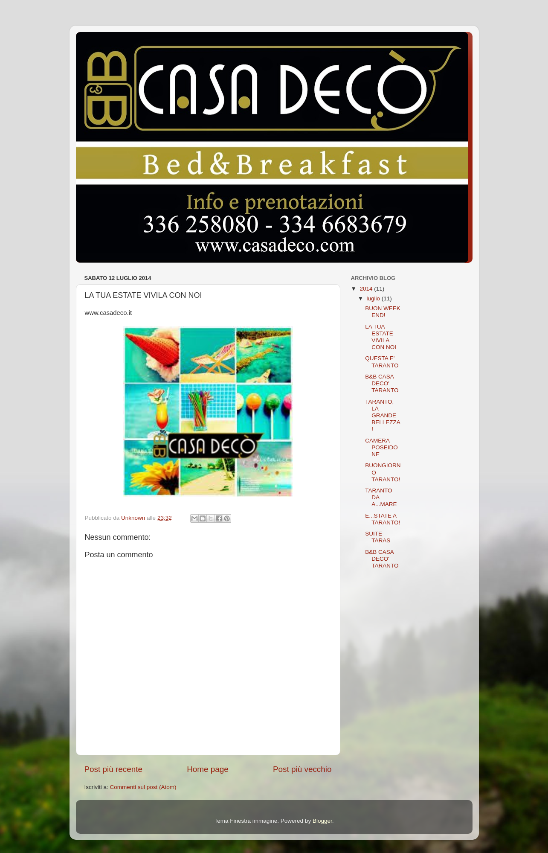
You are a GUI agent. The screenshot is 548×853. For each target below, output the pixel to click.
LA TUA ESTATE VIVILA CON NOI (380, 337)
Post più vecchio (302, 769)
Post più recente (113, 769)
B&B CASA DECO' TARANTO (381, 383)
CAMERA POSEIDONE (381, 447)
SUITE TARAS (377, 537)
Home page (208, 769)
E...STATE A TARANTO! (382, 519)
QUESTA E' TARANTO (381, 361)
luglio (374, 298)
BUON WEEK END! (382, 311)
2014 (367, 288)
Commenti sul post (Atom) (143, 787)
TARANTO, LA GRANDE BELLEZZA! (382, 416)
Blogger (322, 821)
